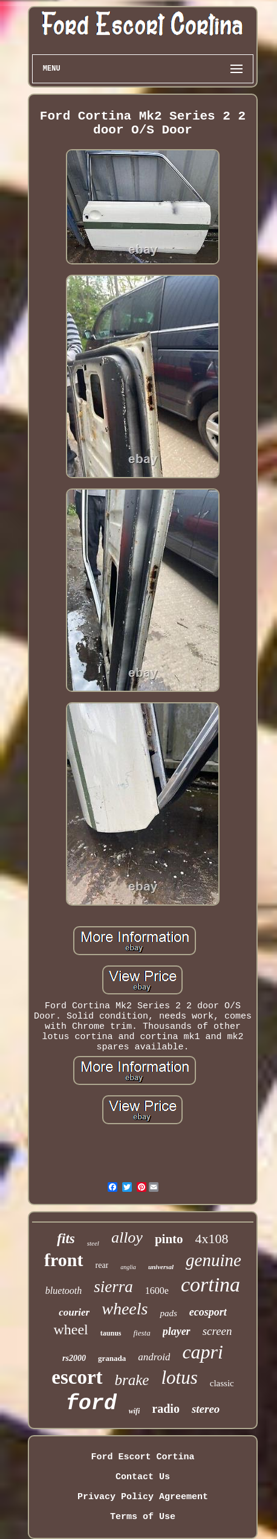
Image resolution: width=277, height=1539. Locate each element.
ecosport (208, 1312)
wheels (125, 1308)
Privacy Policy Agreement (142, 1497)
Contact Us (143, 1477)
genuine (213, 1260)
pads (168, 1313)
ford (91, 1404)
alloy (127, 1237)
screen (217, 1331)
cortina (210, 1284)
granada (112, 1358)
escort (76, 1377)
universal (161, 1266)
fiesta (141, 1332)
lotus (179, 1377)
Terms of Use (142, 1517)
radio (166, 1408)
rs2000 (74, 1358)
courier (74, 1312)
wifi (134, 1411)
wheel (70, 1329)
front (63, 1260)
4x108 (212, 1238)
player (177, 1331)
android (154, 1357)
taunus (111, 1333)
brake (132, 1380)
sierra (113, 1287)
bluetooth (63, 1290)
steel (93, 1243)
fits (65, 1238)
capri (202, 1352)
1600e (157, 1290)
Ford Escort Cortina (142, 1457)
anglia (128, 1267)
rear (102, 1265)
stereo (206, 1409)
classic (222, 1383)
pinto (169, 1239)
